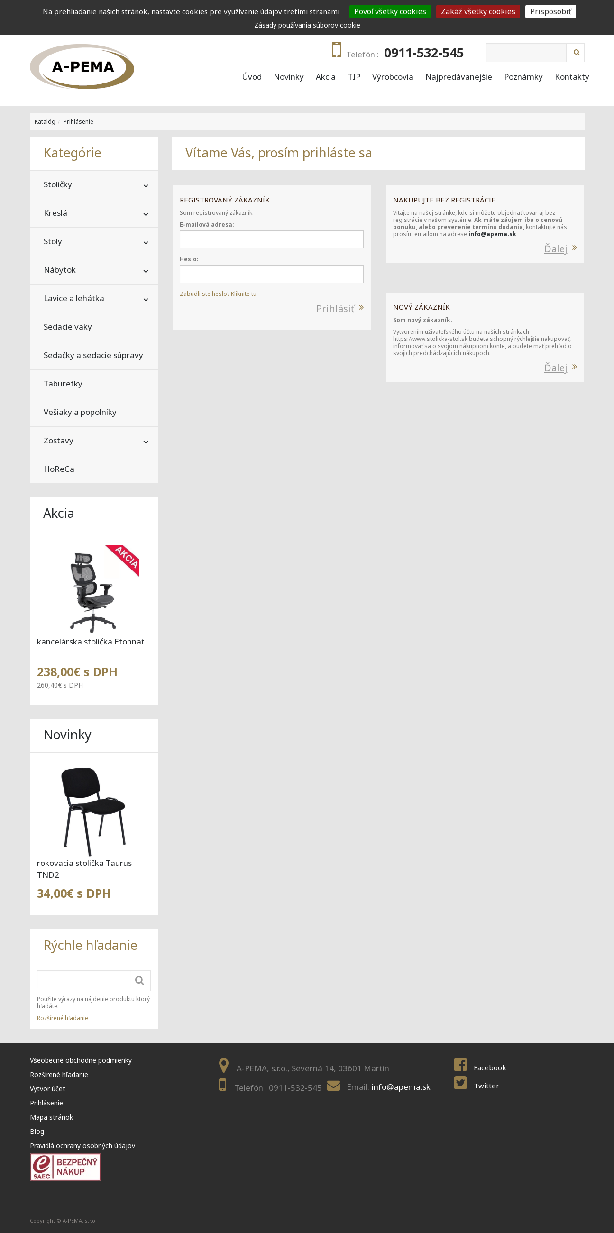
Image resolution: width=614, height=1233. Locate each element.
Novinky (289, 77)
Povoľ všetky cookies (390, 11)
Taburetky (63, 383)
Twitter (486, 1085)
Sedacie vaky (68, 326)
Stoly (53, 241)
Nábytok (60, 269)
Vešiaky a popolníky (80, 411)
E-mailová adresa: (207, 224)
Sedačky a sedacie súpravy (93, 355)
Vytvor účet (47, 1088)
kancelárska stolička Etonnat (91, 641)
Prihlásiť (335, 308)
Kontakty (572, 77)
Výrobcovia (392, 77)
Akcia (326, 77)
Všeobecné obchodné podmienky (81, 1060)
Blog (37, 1131)
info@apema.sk (492, 234)
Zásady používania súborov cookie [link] (307, 24)
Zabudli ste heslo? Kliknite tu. (219, 294)
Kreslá (55, 212)
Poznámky (523, 77)
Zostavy (58, 440)
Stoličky (58, 184)
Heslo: (189, 259)
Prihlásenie (78, 122)
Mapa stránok (51, 1117)
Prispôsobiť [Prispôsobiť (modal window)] (550, 11)
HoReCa (59, 468)
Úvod (252, 77)
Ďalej (556, 248)
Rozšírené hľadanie (62, 1018)
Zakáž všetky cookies (478, 11)
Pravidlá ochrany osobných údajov (82, 1145)
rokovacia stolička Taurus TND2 (84, 868)
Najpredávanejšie (458, 77)
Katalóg (45, 122)
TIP (354, 77)
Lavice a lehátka (74, 298)
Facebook (490, 1067)
